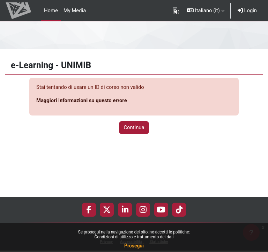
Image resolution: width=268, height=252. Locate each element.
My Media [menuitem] (75, 10)
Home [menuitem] (51, 10)
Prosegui (134, 245)
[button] (206, 10)
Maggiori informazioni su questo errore (81, 100)
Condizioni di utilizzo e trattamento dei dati (133, 236)
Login (247, 10)
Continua (134, 127)
